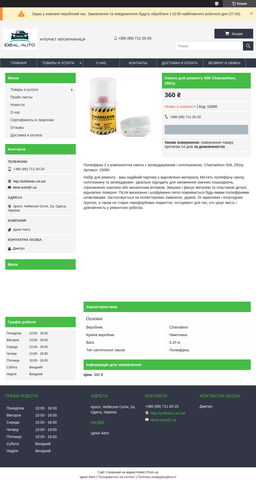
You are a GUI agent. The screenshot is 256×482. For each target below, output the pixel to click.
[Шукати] (248, 46)
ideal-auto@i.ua (25, 187)
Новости (17, 105)
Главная (18, 63)
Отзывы (17, 127)
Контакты (138, 63)
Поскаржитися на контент (116, 477)
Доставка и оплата (180, 63)
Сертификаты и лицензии (32, 120)
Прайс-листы (21, 97)
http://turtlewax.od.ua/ (29, 181)
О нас (101, 63)
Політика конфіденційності (157, 477)
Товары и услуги (58, 63)
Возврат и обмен (224, 63)
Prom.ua (152, 472)
